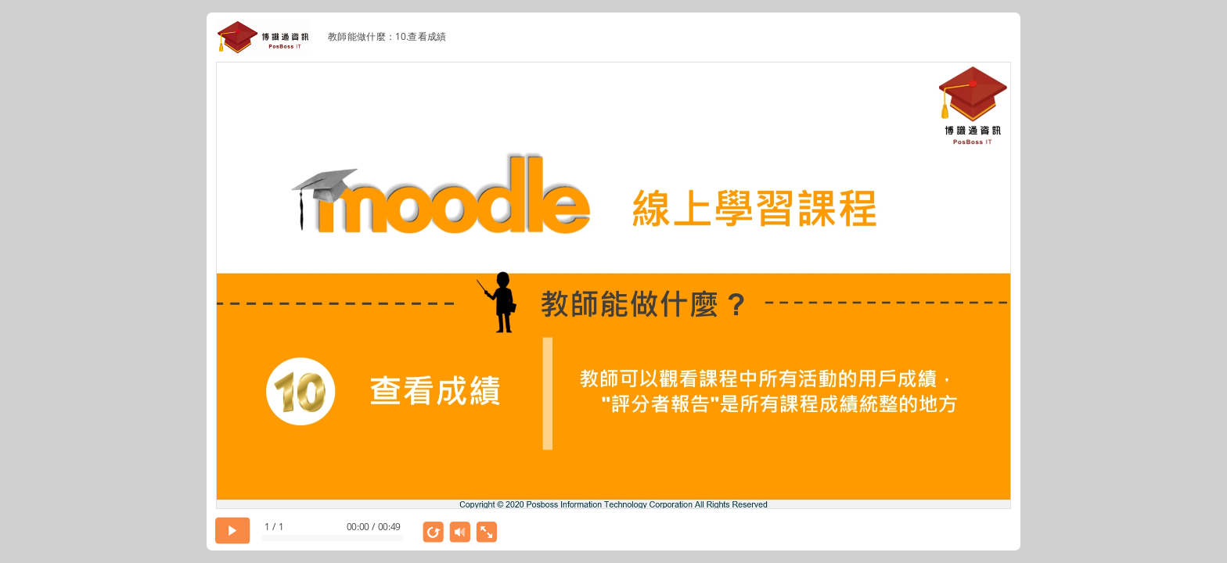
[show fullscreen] (487, 532)
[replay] (433, 532)
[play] (232, 530)
